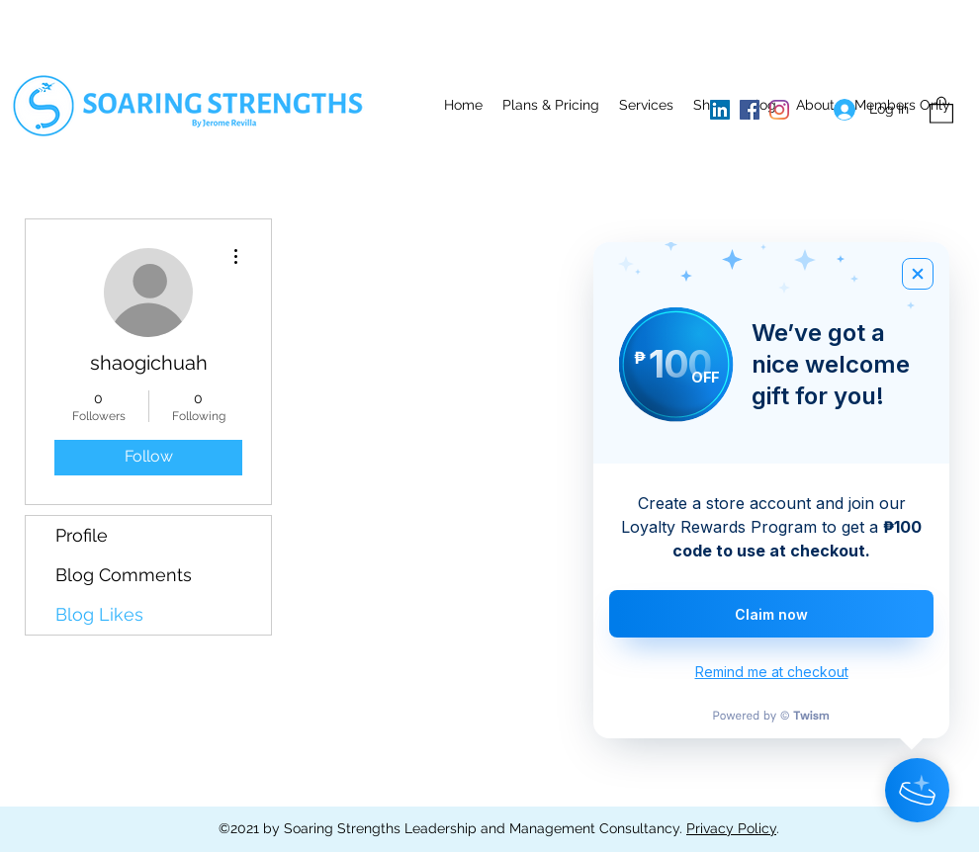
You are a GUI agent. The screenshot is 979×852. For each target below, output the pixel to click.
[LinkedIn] (720, 110)
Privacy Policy (731, 828)
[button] (646, 105)
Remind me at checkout (771, 671)
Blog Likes (99, 614)
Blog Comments (123, 574)
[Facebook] (749, 110)
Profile (81, 535)
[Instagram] (779, 110)
